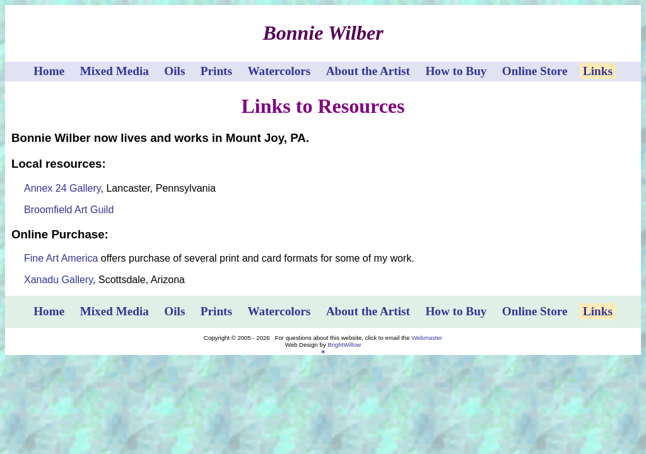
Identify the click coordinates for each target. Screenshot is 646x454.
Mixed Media (114, 71)
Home (48, 71)
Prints (216, 71)
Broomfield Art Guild (69, 209)
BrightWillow (344, 344)
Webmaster (426, 337)
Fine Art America (61, 258)
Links (598, 71)
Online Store (535, 71)
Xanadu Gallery (58, 279)
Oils (174, 71)
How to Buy (455, 71)
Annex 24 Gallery (62, 188)
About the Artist (368, 71)
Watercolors (278, 71)
